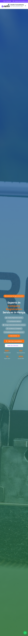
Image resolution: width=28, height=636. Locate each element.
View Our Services (14, 345)
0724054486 (8, 1)
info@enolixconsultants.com (21, 1)
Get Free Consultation (14, 341)
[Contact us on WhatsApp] (25, 633)
